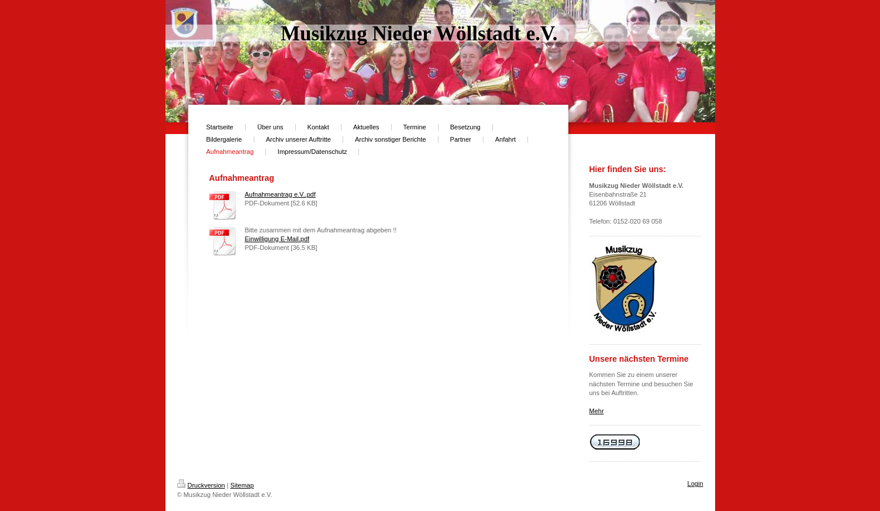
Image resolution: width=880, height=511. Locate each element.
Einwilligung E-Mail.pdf (277, 238)
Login (695, 483)
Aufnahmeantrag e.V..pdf (280, 194)
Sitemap (242, 485)
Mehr (596, 410)
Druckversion (201, 485)
